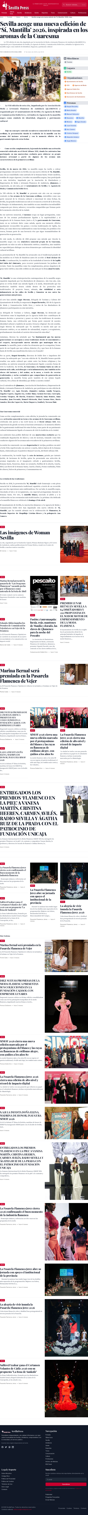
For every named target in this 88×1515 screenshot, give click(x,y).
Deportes (45, 13)
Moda (26, 17)
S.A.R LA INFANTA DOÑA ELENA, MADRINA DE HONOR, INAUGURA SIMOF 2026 (13, 756)
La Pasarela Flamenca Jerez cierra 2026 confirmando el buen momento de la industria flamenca (13, 871)
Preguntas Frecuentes (52, 1497)
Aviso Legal (5, 1487)
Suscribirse (66, 1484)
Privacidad (61, 1508)
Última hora (12, 13)
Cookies (69, 1508)
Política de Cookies (8, 1481)
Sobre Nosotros (7, 1473)
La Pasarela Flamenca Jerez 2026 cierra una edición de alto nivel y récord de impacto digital (73, 741)
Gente (37, 13)
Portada (4, 13)
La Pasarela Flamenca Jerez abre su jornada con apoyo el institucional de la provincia (43, 896)
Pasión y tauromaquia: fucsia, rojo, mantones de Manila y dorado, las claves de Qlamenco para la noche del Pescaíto (43, 627)
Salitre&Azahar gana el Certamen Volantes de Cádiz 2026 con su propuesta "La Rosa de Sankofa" (13, 906)
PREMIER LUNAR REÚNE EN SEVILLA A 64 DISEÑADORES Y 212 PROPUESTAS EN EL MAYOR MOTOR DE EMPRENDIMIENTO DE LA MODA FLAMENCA (74, 614)
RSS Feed (49, 1464)
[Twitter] (6, 1447)
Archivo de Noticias (52, 1461)
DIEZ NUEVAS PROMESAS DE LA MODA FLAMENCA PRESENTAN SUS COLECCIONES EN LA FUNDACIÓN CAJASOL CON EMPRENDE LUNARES (13, 719)
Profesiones (82, 13)
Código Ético (6, 1476)
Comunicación (62, 13)
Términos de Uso (7, 1484)
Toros (53, 13)
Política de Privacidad (8, 1479)
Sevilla (19, 13)
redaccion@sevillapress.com (22, 1509)
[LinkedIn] (13, 1447)
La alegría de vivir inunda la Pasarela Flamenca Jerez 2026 (72, 909)
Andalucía (28, 13)
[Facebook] (2, 1447)
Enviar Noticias (50, 1500)
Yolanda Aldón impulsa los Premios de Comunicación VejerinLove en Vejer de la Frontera (12, 626)
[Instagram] (9, 1447)
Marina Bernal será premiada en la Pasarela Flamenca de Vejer (20, 946)
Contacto (4, 1489)
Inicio (1, 17)
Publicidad (49, 1494)
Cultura (72, 13)
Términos (76, 1508)
